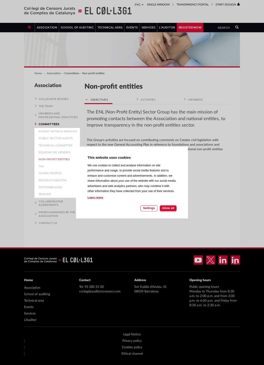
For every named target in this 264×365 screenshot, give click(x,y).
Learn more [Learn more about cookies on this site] (95, 197)
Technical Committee (56, 145)
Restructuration (53, 180)
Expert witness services (58, 131)
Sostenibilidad (50, 187)
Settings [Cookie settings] (149, 208)
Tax (41, 166)
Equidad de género (54, 152)
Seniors (45, 194)
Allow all (168, 208)
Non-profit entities (54, 159)
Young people (50, 173)
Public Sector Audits (56, 138)
